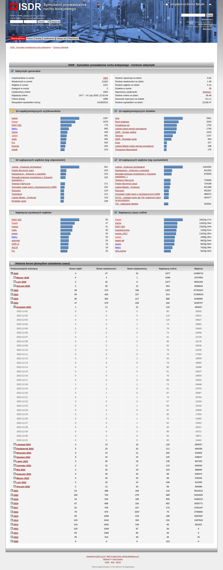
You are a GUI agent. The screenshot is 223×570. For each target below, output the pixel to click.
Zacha (15, 132)
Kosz (117, 142)
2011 (15, 533)
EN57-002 (16, 125)
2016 (15, 512)
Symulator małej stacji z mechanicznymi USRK (34, 187)
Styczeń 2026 (23, 286)
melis (14, 139)
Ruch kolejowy (122, 122)
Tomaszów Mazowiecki (126, 149)
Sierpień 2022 (23, 457)
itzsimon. (207, 92)
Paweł (15, 122)
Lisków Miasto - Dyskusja (24, 197)
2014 (15, 520)
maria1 (15, 226)
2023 (15, 299)
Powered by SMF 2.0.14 (96, 556)
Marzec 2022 (22, 478)
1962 (105, 78)
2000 (15, 541)
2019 (15, 499)
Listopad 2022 (23, 444)
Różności (16, 190)
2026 (15, 273)
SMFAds (106, 559)
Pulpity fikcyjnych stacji (23, 170)
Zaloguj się (28, 15)
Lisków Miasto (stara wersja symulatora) (134, 146)
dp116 (15, 247)
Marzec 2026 (22, 278)
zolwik (15, 149)
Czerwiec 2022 (23, 465)
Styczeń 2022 (23, 486)
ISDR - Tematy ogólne (125, 132)
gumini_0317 (121, 233)
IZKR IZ (15, 244)
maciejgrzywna (122, 230)
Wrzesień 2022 (23, 453)
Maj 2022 (20, 470)
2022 (15, 303)
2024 (15, 294)
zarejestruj (41, 15)
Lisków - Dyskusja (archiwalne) (26, 167)
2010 (15, 537)
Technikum (17, 194)
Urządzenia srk (122, 125)
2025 (15, 290)
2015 (15, 516)
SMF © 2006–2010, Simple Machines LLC (123, 556)
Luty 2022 (21, 482)
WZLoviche (120, 251)
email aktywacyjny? (36, 18)
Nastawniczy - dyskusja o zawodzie (29, 174)
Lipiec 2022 (22, 461)
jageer (15, 118)
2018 (15, 503)
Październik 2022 (25, 449)
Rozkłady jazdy (19, 201)
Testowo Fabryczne (21, 183)
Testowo (119, 135)
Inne (117, 118)
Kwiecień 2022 (23, 474)
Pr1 (13, 142)
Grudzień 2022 (23, 307)
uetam (15, 135)
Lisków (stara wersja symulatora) (131, 128)
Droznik (15, 146)
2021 (15, 491)
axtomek (16, 240)
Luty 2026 (21, 282)
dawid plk (119, 240)
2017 (15, 508)
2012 (15, 529)
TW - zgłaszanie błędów (126, 204)
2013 (15, 524)
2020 (15, 495)
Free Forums (117, 559)
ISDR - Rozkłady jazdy (126, 139)
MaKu (14, 128)
